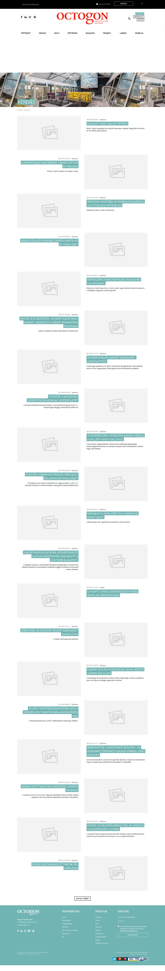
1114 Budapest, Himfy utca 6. (27, 922)
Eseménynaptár (100, 937)
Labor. (123, 33)
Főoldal (19, 110)
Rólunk (64, 917)
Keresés (123, 4)
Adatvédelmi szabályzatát (129, 931)
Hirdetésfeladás (67, 924)
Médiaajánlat (138, 17)
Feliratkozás (133, 935)
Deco (56, 33)
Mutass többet (82, 898)
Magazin (90, 33)
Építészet (26, 33)
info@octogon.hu (23, 925)
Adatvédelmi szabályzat (70, 930)
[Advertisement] (82, 55)
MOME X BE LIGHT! (101, 943)
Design (42, 33)
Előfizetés (139, 13)
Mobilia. (139, 33)
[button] (129, 18)
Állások (140, 20)
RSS (63, 937)
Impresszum (66, 933)
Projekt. (107, 33)
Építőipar (72, 33)
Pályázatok (99, 933)
